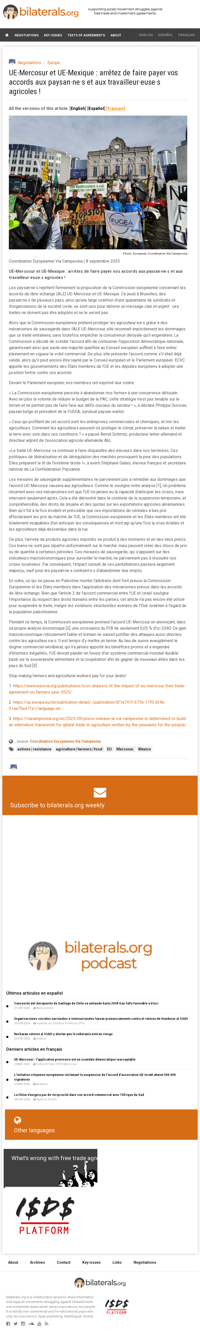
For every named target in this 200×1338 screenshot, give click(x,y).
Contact (64, 1262)
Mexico (144, 749)
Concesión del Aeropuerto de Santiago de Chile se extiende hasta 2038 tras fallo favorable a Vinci (86, 1003)
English (146, 35)
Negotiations (27, 35)
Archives (37, 1262)
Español (165, 35)
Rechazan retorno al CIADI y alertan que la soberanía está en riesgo (63, 1034)
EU (110, 749)
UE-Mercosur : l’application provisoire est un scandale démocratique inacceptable (74, 1059)
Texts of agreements (86, 35)
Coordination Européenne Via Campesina (65, 741)
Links (117, 1262)
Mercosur (125, 749)
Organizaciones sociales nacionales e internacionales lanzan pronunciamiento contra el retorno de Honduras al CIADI (101, 1019)
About (115, 35)
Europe (53, 62)
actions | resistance (34, 749)
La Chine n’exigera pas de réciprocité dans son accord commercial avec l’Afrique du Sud (79, 1095)
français (186, 35)
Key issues (53, 35)
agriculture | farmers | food (79, 749)
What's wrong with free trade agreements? (66, 1158)
